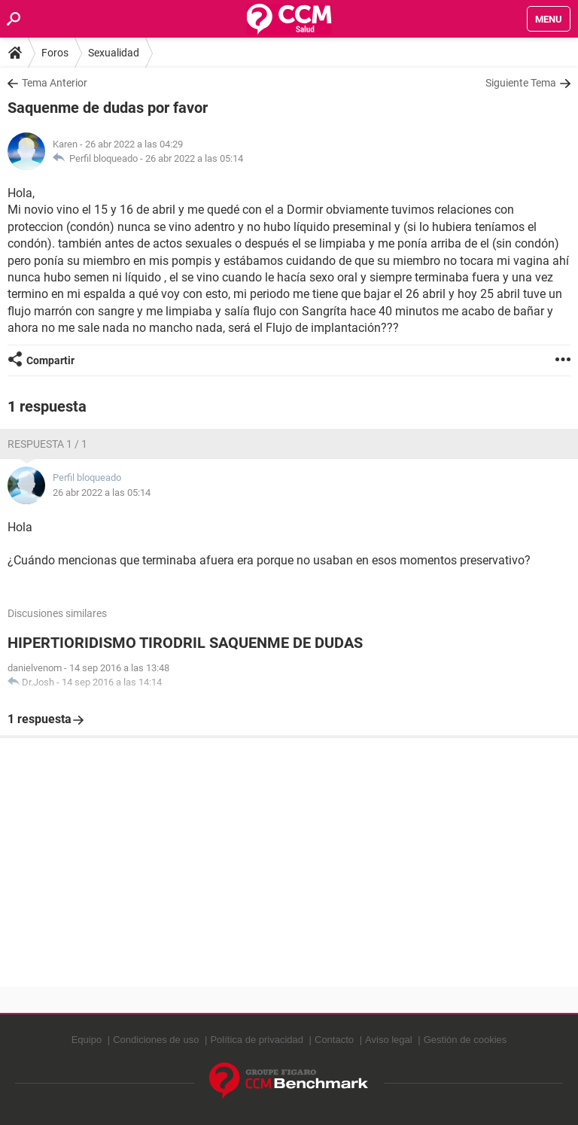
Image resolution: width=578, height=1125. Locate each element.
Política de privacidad (256, 1039)
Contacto (334, 1039)
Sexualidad (113, 53)
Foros (54, 53)
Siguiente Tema (520, 83)
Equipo (86, 1039)
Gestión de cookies (465, 1039)
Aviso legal (388, 1039)
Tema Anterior (54, 83)
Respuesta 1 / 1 (47, 444)
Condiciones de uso (156, 1039)
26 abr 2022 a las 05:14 (194, 158)
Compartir (50, 360)
